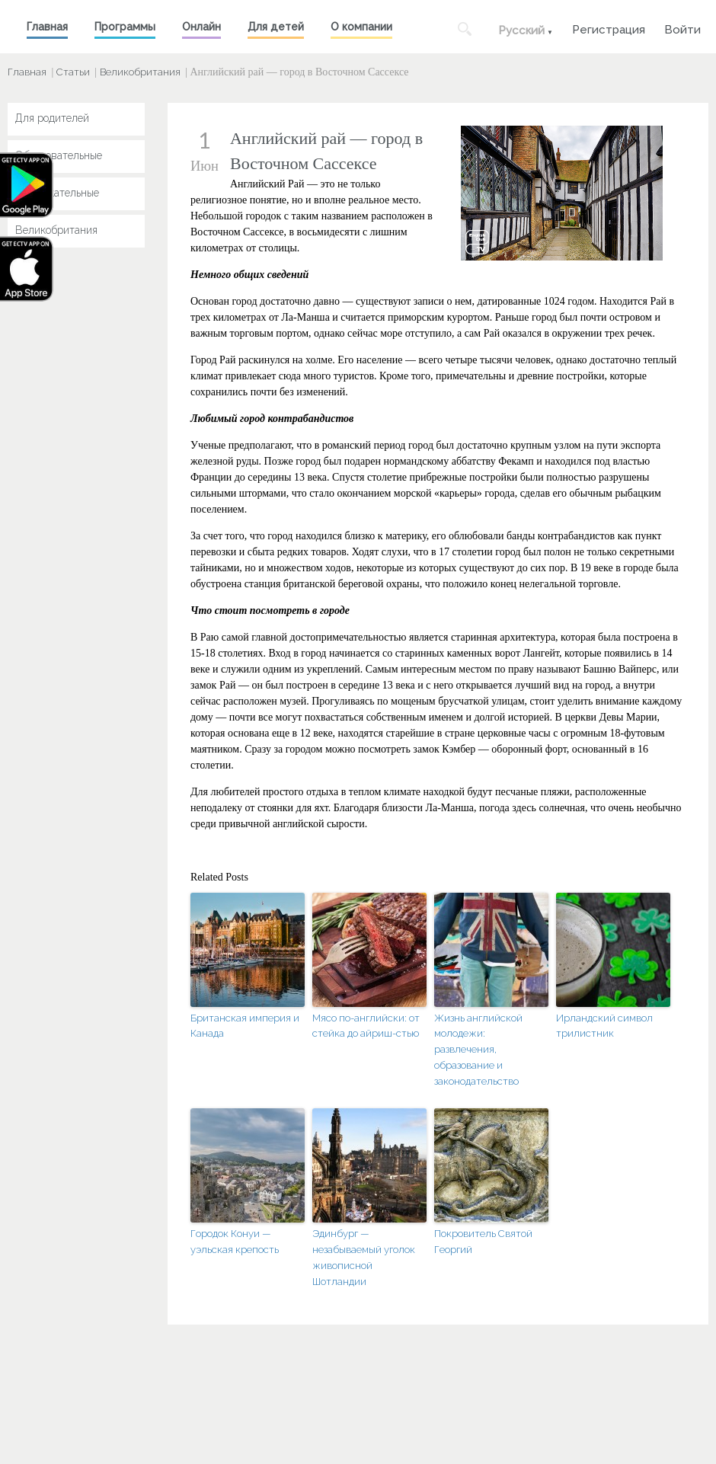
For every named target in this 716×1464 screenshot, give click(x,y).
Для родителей (52, 118)
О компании (361, 27)
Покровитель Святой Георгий (483, 1241)
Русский (521, 30)
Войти (682, 28)
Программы (124, 27)
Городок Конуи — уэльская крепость (234, 1241)
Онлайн (201, 27)
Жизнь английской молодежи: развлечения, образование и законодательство (478, 1049)
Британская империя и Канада (244, 1026)
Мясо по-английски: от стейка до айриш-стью (366, 1026)
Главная (47, 27)
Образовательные (58, 155)
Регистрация (608, 28)
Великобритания (140, 72)
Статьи (73, 72)
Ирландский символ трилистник (604, 1026)
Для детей (276, 27)
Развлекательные (57, 193)
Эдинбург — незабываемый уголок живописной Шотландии (363, 1257)
